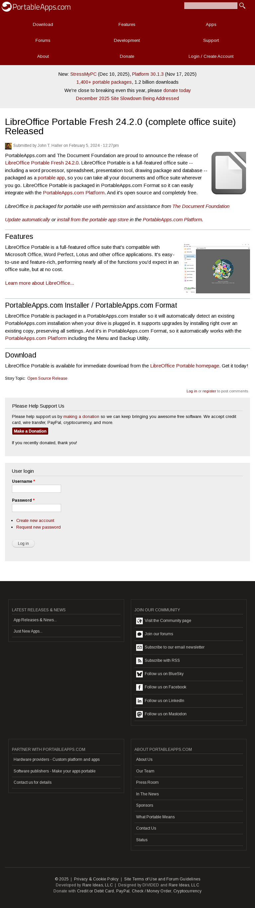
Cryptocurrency (187, 891)
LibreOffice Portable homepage (184, 365)
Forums (43, 40)
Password (23, 500)
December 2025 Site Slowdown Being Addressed (127, 98)
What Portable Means (155, 817)
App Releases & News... (35, 620)
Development (127, 40)
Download (43, 24)
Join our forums (154, 634)
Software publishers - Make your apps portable (55, 771)
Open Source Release (47, 378)
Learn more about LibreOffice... (39, 283)
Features (127, 24)
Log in (192, 391)
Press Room (147, 782)
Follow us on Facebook (161, 687)
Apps (211, 24)
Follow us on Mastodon (161, 714)
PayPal (122, 891)
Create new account (35, 520)
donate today (177, 90)
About (43, 56)
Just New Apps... (28, 631)
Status (141, 840)
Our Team (145, 771)
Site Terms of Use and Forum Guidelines (162, 879)
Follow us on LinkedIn (160, 701)
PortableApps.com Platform (74, 192)
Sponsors (144, 805)
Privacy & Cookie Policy (96, 879)
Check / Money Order (151, 891)
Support (211, 40)
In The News (147, 794)
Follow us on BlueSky (160, 674)
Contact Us (146, 828)
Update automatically (27, 219)
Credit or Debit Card (95, 891)
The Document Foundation (200, 206)
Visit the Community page (163, 621)
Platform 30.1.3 (148, 74)
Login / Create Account (211, 56)
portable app (51, 177)
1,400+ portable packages (104, 82)
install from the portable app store (92, 219)
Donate (127, 56)
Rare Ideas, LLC (97, 885)
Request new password (38, 527)
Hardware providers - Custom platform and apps (57, 759)
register (209, 391)
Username (23, 481)
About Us (144, 759)
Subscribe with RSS (158, 660)
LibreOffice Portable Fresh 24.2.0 (41, 162)
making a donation (81, 416)
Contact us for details (32, 782)
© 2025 (62, 879)
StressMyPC (83, 74)
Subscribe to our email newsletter (170, 647)
